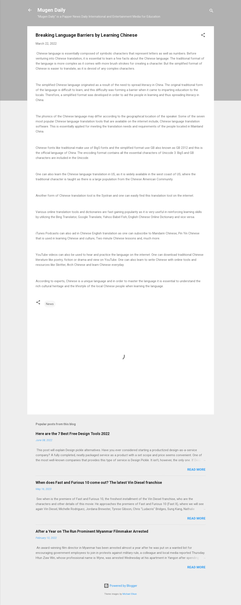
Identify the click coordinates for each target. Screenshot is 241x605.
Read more (196, 469)
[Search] (211, 11)
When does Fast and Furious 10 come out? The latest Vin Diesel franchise (99, 482)
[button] (203, 35)
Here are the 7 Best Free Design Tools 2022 (72, 433)
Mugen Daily (51, 10)
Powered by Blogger (120, 586)
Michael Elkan (129, 594)
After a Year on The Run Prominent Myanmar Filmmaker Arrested (92, 531)
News (50, 304)
